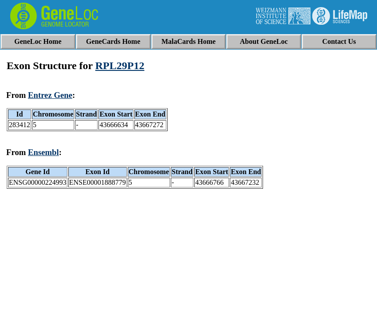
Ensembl (43, 152)
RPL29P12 (120, 65)
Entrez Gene (50, 95)
